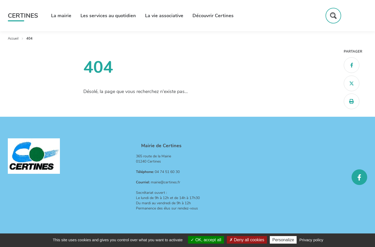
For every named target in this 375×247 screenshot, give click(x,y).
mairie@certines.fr (165, 182)
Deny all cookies (246, 240)
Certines (23, 15)
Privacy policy (311, 240)
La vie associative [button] (164, 15)
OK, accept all (206, 240)
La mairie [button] (61, 15)
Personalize (283, 240)
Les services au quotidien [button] (108, 15)
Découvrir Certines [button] (213, 15)
